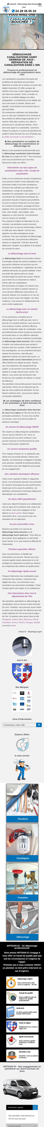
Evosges (29, 622)
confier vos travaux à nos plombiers (18, 137)
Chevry (14, 622)
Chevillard (6, 622)
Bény (21, 619)
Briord (35, 619)
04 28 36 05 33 (25, 11)
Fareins (21, 622)
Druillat (37, 622)
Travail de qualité (14, 1126)
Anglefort (7, 619)
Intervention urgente (15, 1107)
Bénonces (28, 619)
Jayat (13, 626)
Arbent (15, 619)
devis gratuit (16, 513)
